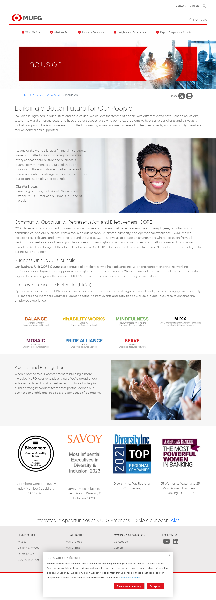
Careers (194, 5)
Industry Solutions (93, 32)
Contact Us (121, 541)
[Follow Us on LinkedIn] (176, 542)
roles (175, 520)
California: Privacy (28, 547)
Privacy (22, 541)
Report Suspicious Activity (175, 32)
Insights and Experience (132, 32)
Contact (181, 5)
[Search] (204, 5)
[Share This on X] (181, 96)
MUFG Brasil (73, 547)
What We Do (61, 32)
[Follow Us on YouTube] (166, 542)
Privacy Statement (130, 577)
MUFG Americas (34, 95)
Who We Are (32, 32)
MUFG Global (74, 541)
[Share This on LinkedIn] (189, 96)
